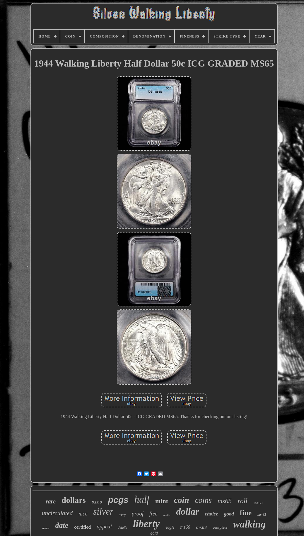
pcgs (118, 500)
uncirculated (57, 513)
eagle (169, 527)
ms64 (201, 527)
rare (51, 501)
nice (82, 514)
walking (249, 524)
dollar (187, 511)
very (122, 514)
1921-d (257, 503)
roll (242, 501)
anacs (45, 528)
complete (220, 527)
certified (82, 527)
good (229, 514)
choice (211, 514)
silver (103, 511)
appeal (104, 526)
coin (181, 500)
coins (203, 500)
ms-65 (261, 515)
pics (97, 502)
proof (138, 513)
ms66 (185, 527)
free (153, 514)
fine (246, 513)
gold (154, 533)
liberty (146, 524)
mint (161, 501)
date (62, 525)
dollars (74, 500)
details (122, 527)
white (166, 515)
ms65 (225, 501)
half (141, 499)
